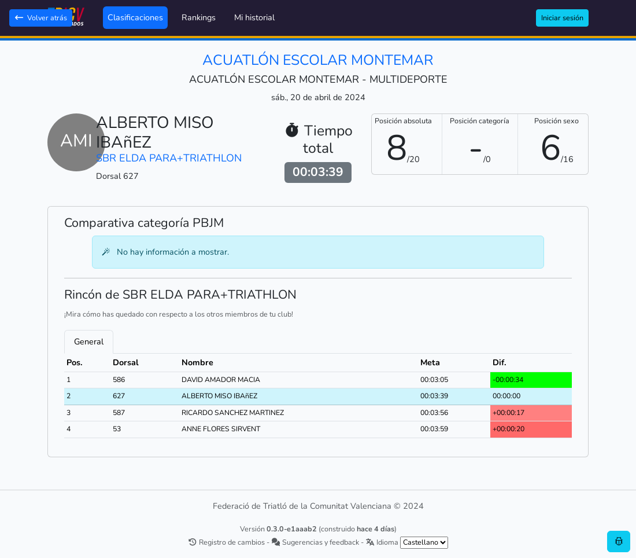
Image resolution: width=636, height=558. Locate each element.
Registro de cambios (226, 542)
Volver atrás (40, 18)
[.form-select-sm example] (424, 543)
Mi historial (254, 17)
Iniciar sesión (562, 18)
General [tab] (88, 341)
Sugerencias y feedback (315, 542)
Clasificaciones (135, 17)
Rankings (199, 17)
